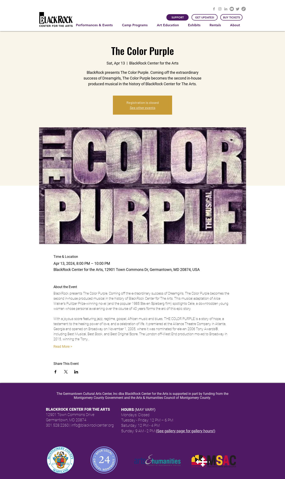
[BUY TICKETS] (231, 17)
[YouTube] (232, 9)
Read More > (62, 346)
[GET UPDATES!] (205, 17)
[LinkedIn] (226, 9)
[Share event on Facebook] (55, 371)
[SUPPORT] (177, 17)
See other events (142, 108)
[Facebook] (214, 9)
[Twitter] (238, 9)
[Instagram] (220, 9)
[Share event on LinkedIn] (76, 371)
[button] (96, 25)
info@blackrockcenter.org (92, 425)
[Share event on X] (66, 371)
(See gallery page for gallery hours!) (185, 431)
